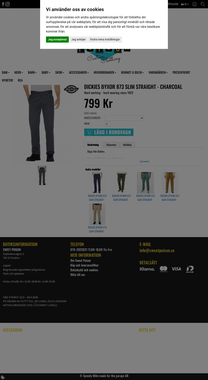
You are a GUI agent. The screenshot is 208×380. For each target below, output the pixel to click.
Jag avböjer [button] (78, 39)
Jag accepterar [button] (57, 39)
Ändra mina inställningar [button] (105, 39)
